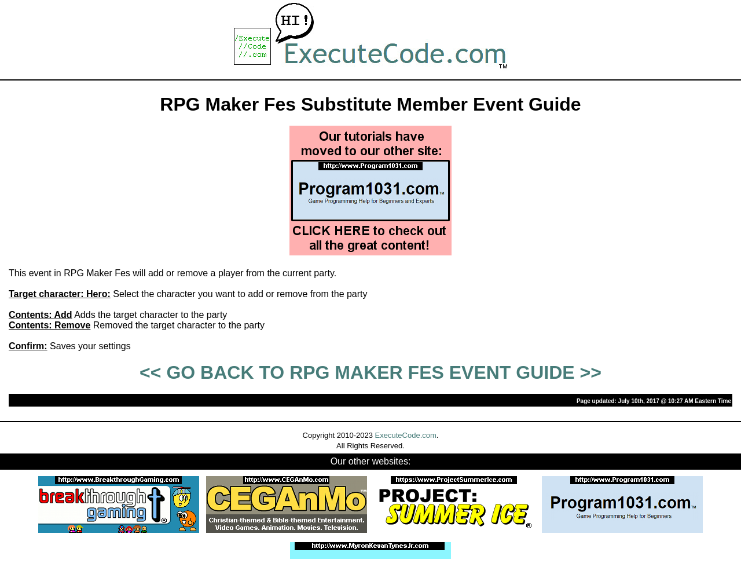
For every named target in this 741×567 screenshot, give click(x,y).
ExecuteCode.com (405, 435)
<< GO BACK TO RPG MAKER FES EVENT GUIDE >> (370, 372)
